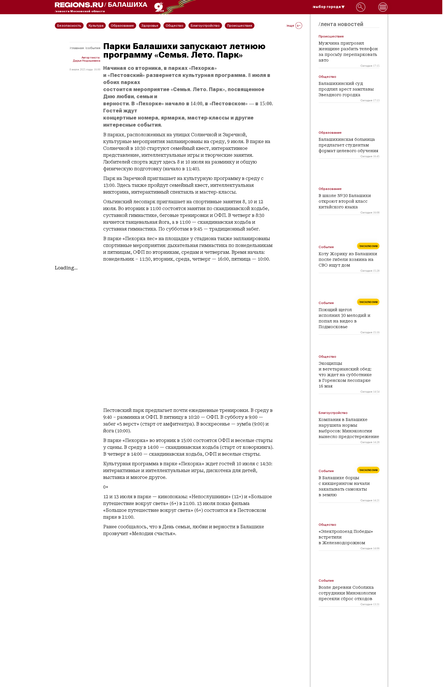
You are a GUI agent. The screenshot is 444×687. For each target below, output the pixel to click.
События (93, 48)
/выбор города (328, 7)
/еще (294, 25)
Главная (77, 48)
